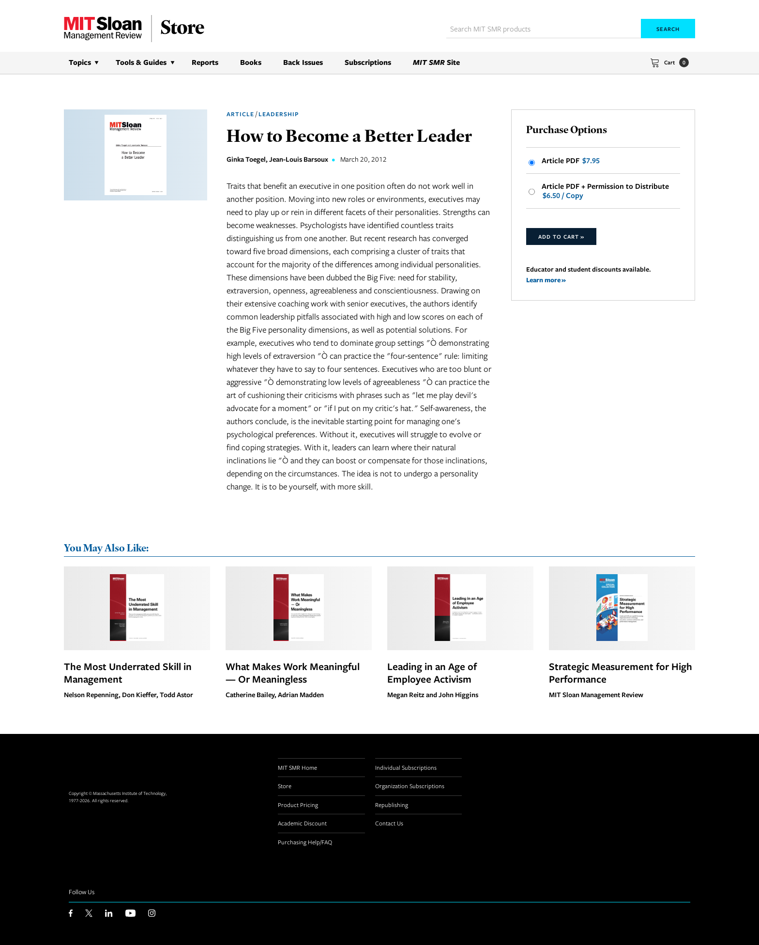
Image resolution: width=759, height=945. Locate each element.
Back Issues (303, 62)
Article (240, 114)
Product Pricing (298, 804)
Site (436, 62)
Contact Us (389, 823)
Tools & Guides (141, 62)
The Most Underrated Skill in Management (128, 672)
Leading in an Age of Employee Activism (432, 672)
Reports (205, 62)
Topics (80, 62)
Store (284, 786)
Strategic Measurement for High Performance (620, 672)
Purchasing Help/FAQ (305, 842)
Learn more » (546, 279)
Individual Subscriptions (406, 767)
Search (668, 28)
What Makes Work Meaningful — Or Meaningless (293, 672)
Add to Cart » (561, 236)
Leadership (278, 114)
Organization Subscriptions (409, 786)
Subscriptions (368, 62)
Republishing (391, 804)
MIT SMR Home (297, 767)
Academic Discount (302, 823)
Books (250, 62)
